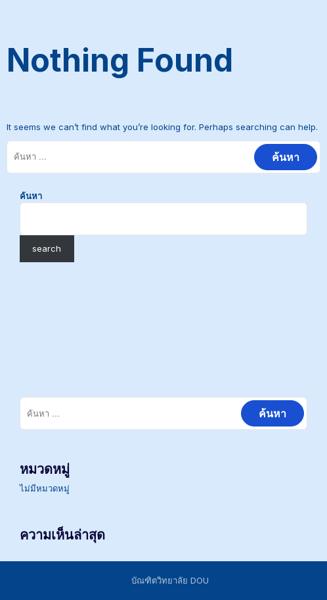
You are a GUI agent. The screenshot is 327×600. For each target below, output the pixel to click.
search (46, 248)
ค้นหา (31, 196)
